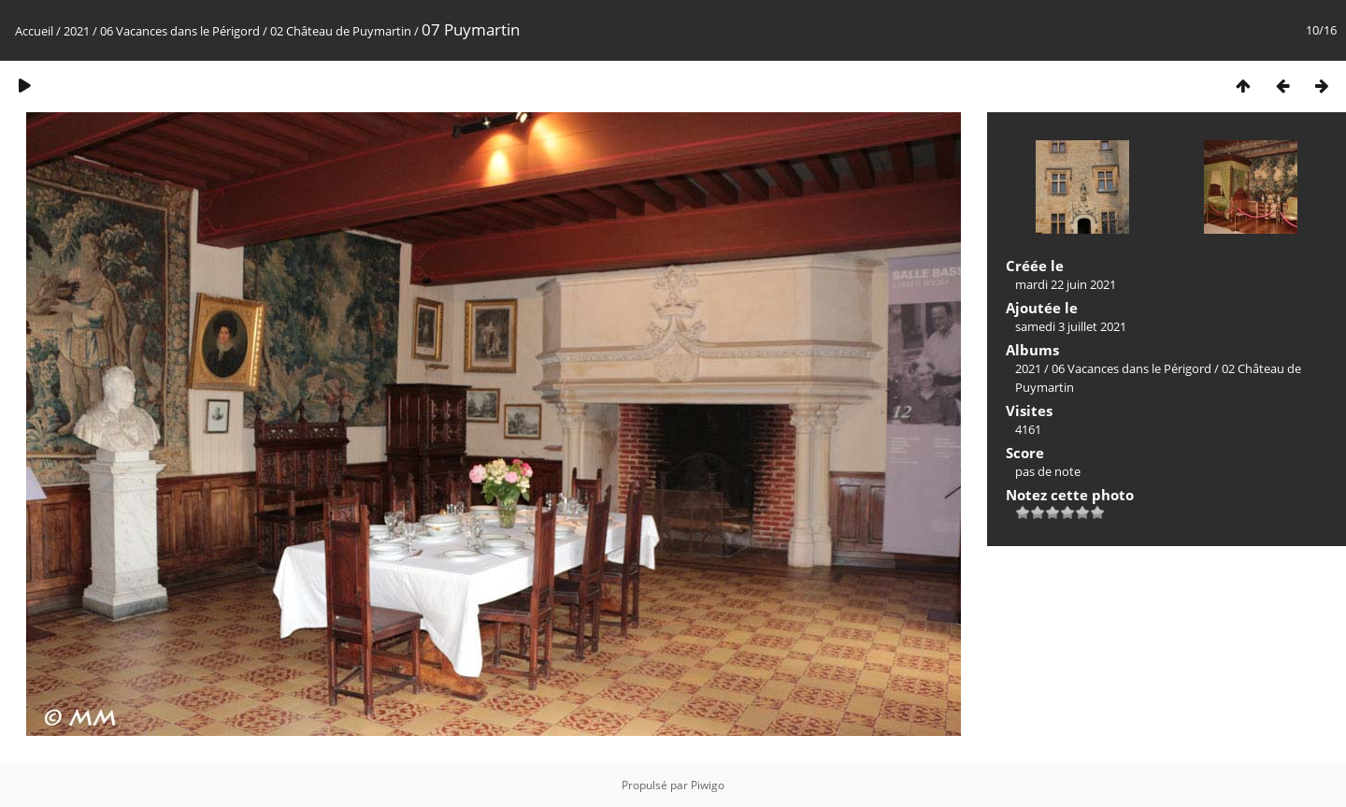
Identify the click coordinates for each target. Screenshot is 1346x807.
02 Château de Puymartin (340, 30)
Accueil (34, 30)
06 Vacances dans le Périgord (180, 30)
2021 (77, 30)
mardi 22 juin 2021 (1065, 284)
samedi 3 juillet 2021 (1070, 326)
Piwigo (707, 785)
